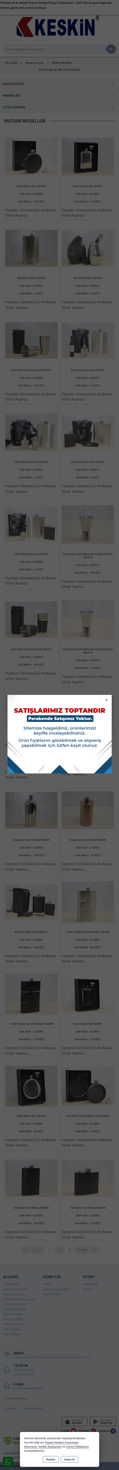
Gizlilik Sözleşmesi (50, 1446)
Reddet (50, 1459)
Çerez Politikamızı (77, 1446)
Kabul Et (69, 1459)
